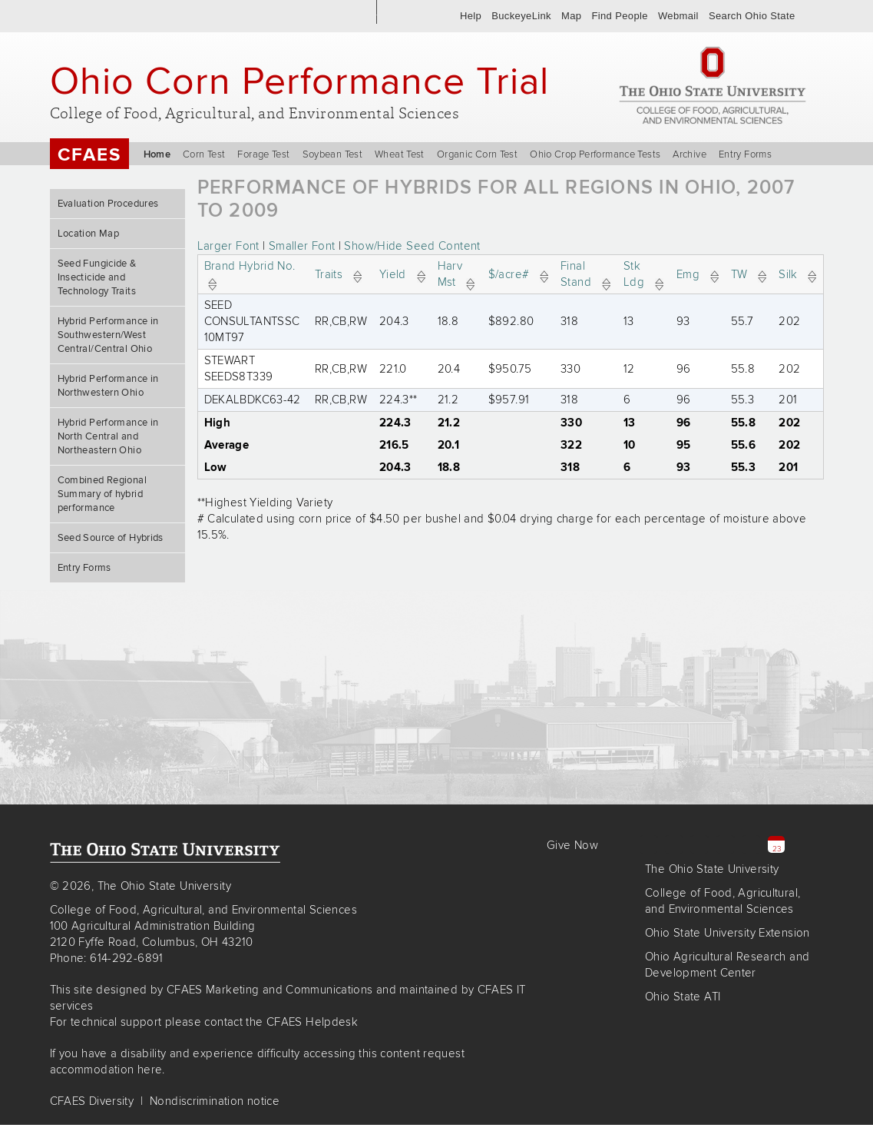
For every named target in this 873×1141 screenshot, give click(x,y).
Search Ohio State (752, 16)
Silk (797, 274)
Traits (338, 274)
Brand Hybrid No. (253, 274)
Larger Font (228, 246)
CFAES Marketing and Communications (270, 990)
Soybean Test (333, 154)
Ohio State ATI (682, 996)
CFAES (89, 155)
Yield (402, 274)
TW (749, 274)
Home (157, 154)
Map (571, 16)
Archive (689, 154)
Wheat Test (400, 154)
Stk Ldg (643, 274)
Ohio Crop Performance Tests (595, 154)
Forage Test (263, 154)
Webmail (678, 16)
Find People (619, 16)
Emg (697, 274)
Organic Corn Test (477, 154)
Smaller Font (302, 246)
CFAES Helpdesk (312, 1022)
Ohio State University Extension (727, 933)
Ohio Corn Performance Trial (299, 80)
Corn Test (204, 154)
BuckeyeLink (521, 16)
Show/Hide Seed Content (412, 246)
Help (470, 16)
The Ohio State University (110, 16)
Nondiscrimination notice (214, 1101)
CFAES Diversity (92, 1101)
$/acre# (518, 274)
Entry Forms (745, 154)
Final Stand (585, 274)
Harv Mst (456, 274)
